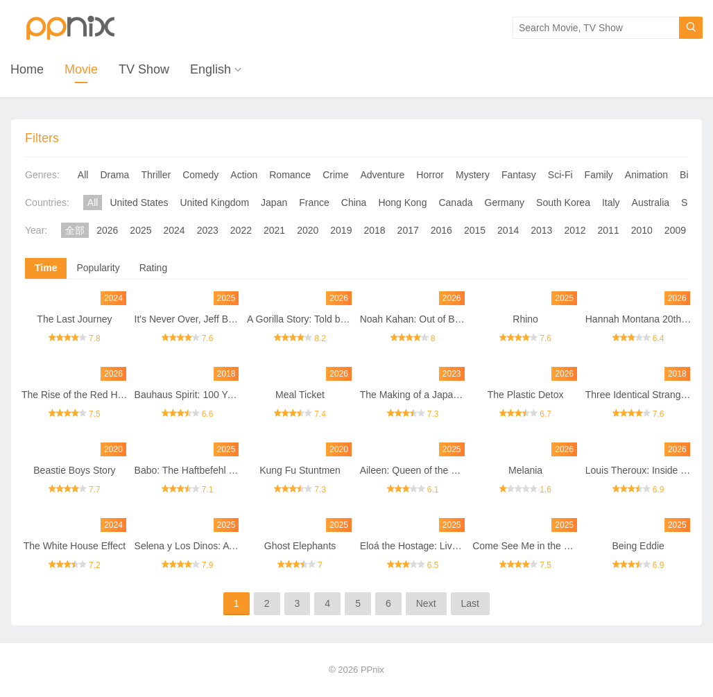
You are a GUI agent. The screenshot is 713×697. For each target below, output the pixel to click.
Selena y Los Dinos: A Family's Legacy (218, 545)
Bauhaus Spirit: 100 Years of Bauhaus (216, 394)
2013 (541, 230)
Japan (274, 202)
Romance (290, 174)
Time (46, 267)
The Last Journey (74, 319)
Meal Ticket (300, 394)
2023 (207, 230)
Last (470, 603)
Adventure (383, 174)
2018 (374, 230)
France (314, 202)
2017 (408, 230)
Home (27, 69)
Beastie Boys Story (74, 470)
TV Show (144, 69)
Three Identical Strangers (639, 394)
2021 (274, 230)
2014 (508, 230)
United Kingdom (214, 202)
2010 (642, 230)
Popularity (97, 267)
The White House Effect (75, 545)
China (354, 202)
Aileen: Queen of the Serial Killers (432, 470)
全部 (75, 230)
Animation (646, 174)
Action (243, 174)
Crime (335, 174)
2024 (174, 230)
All (83, 174)
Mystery (473, 174)
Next (426, 603)
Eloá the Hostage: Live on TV (423, 545)
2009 (675, 230)
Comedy (200, 174)
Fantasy (518, 174)
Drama (114, 174)
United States (139, 202)
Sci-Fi (560, 174)
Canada (455, 202)
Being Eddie (638, 545)
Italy (611, 202)
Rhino (525, 319)
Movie (81, 69)
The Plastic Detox (526, 394)
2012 (574, 230)
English (210, 69)
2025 (140, 230)
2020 (307, 230)
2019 (341, 230)
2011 (608, 230)
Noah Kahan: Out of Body (415, 319)
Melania (525, 470)
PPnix (372, 669)
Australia (650, 202)
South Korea (563, 202)
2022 (241, 230)
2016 (441, 230)
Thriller (156, 174)
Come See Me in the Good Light (541, 545)
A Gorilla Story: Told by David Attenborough (340, 319)
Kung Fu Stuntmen (300, 470)
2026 (107, 230)
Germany (505, 202)
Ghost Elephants (300, 545)
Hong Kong (402, 202)
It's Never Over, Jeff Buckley (195, 319)
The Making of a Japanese (417, 394)
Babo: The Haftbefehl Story (193, 470)
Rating (153, 267)
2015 (475, 230)
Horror (430, 174)
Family (599, 174)
